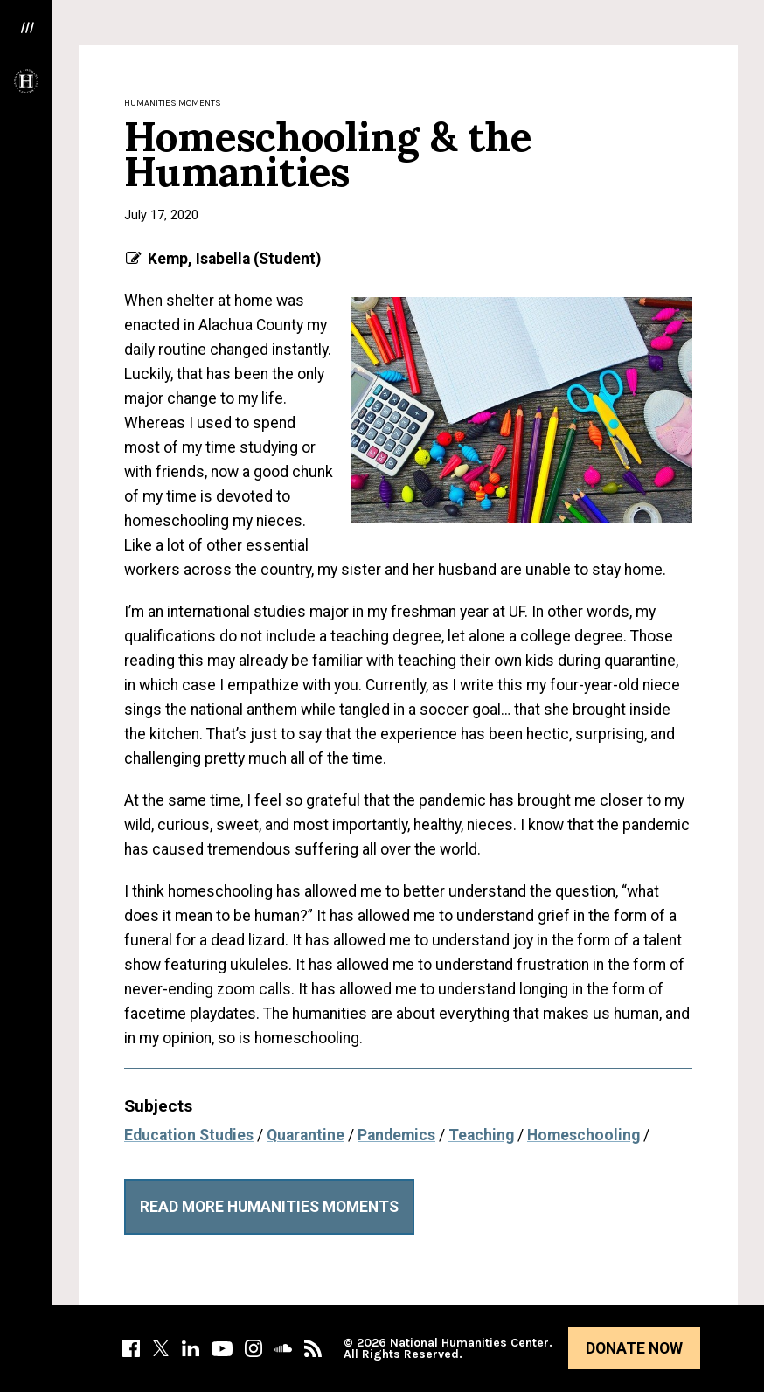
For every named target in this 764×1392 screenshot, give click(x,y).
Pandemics (396, 1135)
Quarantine (305, 1135)
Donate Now (634, 1348)
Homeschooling (583, 1135)
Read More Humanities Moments (269, 1206)
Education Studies (189, 1135)
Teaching (481, 1135)
